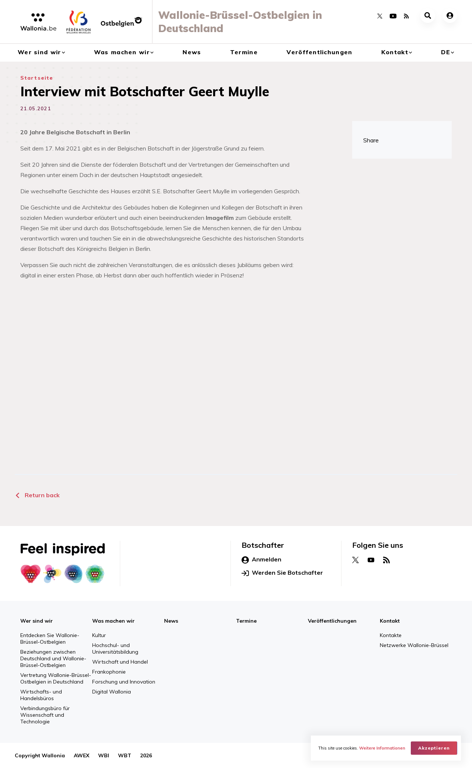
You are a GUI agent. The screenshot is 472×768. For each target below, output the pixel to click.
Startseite (36, 78)
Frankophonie (109, 671)
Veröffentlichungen (319, 52)
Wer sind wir (39, 52)
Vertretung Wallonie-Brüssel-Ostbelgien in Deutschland (55, 678)
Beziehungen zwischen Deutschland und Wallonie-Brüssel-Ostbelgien (53, 658)
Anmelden (261, 560)
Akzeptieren (434, 748)
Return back (37, 495)
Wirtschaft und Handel (120, 661)
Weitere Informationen (382, 748)
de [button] (445, 52)
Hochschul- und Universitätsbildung (115, 648)
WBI (103, 755)
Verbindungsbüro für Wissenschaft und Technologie (45, 715)
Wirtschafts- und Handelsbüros (41, 695)
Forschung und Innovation (123, 681)
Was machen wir (122, 52)
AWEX (81, 755)
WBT (124, 755)
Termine (244, 52)
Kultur (99, 635)
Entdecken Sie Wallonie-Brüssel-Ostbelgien (49, 638)
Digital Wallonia (111, 691)
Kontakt (394, 52)
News (192, 52)
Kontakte (391, 635)
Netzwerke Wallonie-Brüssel (414, 645)
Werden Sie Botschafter (282, 573)
